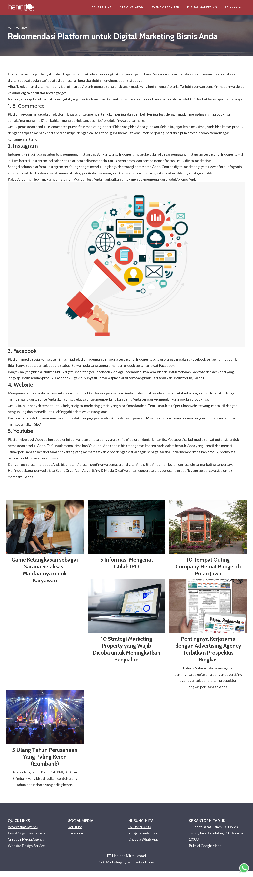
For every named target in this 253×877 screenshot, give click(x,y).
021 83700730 (139, 827)
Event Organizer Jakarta (26, 833)
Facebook (76, 833)
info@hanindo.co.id (143, 833)
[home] (21, 7)
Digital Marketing (202, 7)
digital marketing (47, 86)
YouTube (75, 827)
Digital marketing (21, 74)
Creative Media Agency (26, 839)
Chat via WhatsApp (143, 839)
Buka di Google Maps (205, 845)
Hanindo (14, 470)
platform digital (58, 99)
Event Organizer (165, 7)
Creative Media (132, 7)
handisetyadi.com (140, 862)
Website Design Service (26, 845)
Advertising (102, 7)
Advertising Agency (23, 827)
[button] (233, 7)
